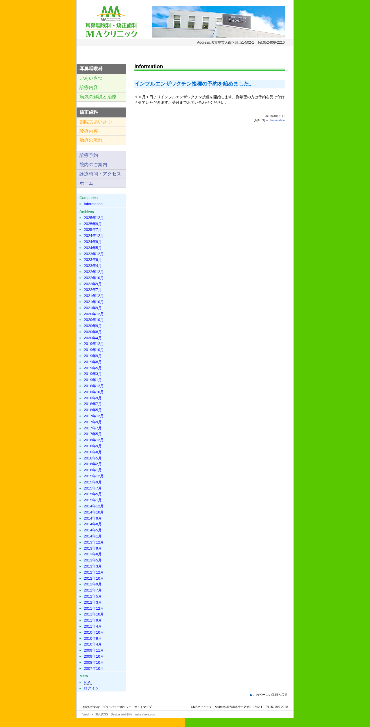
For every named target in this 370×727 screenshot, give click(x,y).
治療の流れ (91, 140)
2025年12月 (94, 218)
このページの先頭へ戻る (270, 694)
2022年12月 (94, 272)
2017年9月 (93, 422)
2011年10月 (94, 614)
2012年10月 (94, 578)
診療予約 (88, 155)
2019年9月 (93, 356)
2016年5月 (93, 458)
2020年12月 (94, 314)
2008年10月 (94, 662)
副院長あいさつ (95, 121)
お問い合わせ (91, 707)
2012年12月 (94, 572)
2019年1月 (93, 380)
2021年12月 (94, 296)
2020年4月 (93, 338)
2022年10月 (94, 278)
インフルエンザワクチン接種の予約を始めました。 (194, 84)
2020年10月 (94, 320)
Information (277, 120)
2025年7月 (93, 229)
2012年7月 (93, 590)
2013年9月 (93, 548)
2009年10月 (94, 656)
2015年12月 (94, 476)
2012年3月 (93, 602)
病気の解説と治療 (97, 96)
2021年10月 (94, 302)
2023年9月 (93, 259)
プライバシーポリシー (117, 707)
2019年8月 (93, 362)
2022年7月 (93, 290)
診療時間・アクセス (100, 173)
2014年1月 (93, 536)
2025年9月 (93, 224)
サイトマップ (143, 707)
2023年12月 (94, 254)
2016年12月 (94, 440)
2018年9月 (93, 398)
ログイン (91, 688)
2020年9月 (93, 326)
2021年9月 (93, 308)
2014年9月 (93, 518)
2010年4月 (93, 644)
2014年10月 (94, 512)
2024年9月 (93, 242)
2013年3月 (93, 566)
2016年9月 (93, 446)
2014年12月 (94, 506)
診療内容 (88, 87)
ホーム (86, 183)
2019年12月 (94, 344)
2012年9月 (93, 584)
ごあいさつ (91, 78)
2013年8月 (93, 554)
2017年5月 (93, 434)
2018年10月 (94, 392)
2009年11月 (94, 650)
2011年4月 (93, 626)
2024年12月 (94, 235)
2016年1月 (93, 470)
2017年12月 (94, 416)
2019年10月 (94, 350)
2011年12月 (94, 608)
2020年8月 (93, 332)
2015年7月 (93, 488)
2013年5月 (93, 560)
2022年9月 (93, 284)
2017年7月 (93, 428)
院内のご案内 (93, 164)
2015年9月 (93, 482)
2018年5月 (93, 410)
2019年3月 (93, 374)
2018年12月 (94, 386)
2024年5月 (93, 248)
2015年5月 (93, 494)
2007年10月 (94, 668)
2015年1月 (93, 500)
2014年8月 (93, 524)
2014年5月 (93, 530)
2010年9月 (93, 638)
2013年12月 (94, 542)
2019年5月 (93, 368)
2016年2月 (93, 464)
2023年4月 (93, 266)
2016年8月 (93, 452)
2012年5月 (93, 596)
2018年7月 (93, 404)
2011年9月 (93, 620)
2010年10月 (94, 632)
